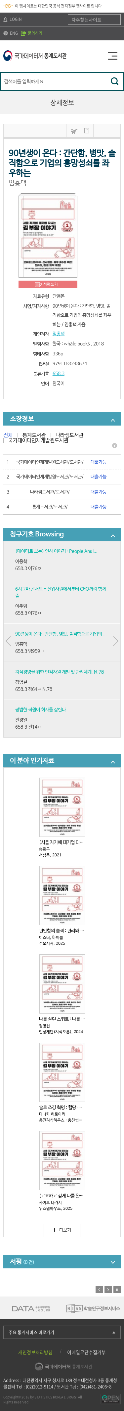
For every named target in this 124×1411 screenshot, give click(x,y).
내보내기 (113, 130)
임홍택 (58, 334)
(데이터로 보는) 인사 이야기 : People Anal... (56, 551)
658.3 (58, 373)
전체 (8, 435)
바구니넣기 (73, 130)
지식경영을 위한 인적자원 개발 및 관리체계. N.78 (59, 672)
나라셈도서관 (69, 435)
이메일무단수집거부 (86, 1352)
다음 (108, 1289)
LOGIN (12, 19)
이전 (99, 1289)
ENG (10, 33)
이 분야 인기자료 (32, 761)
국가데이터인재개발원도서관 (38, 440)
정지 (117, 1289)
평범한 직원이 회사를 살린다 (40, 709)
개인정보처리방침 (35, 1352)
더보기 (62, 1230)
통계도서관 (34, 435)
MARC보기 (100, 130)
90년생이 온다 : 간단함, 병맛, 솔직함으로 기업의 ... (61, 634)
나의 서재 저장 (86, 130)
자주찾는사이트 (86, 19)
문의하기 (31, 33)
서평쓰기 (50, 284)
